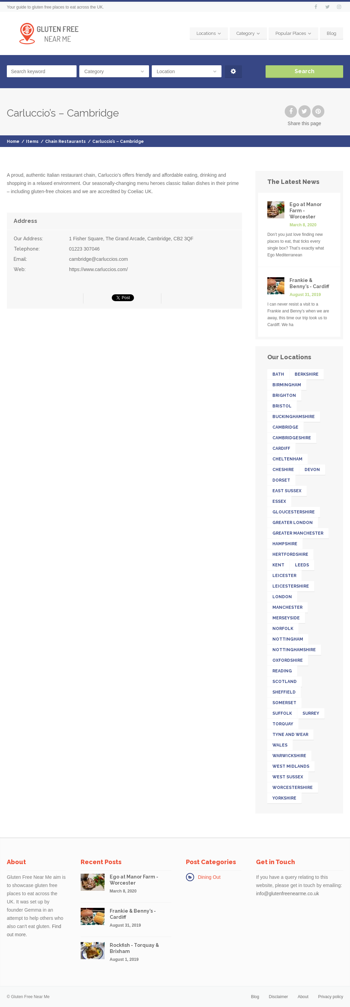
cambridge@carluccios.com (98, 259)
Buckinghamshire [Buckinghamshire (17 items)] (293, 416)
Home (13, 141)
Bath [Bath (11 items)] (278, 374)
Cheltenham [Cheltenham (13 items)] (287, 459)
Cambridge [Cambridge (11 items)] (285, 427)
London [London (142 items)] (282, 596)
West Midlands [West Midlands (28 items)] (290, 766)
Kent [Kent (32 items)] (278, 565)
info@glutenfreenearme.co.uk (287, 893)
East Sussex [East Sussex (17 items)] (286, 490)
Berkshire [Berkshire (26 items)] (307, 374)
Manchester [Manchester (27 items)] (287, 607)
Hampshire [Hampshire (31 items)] (284, 543)
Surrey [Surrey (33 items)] (310, 713)
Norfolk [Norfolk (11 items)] (282, 628)
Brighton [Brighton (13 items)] (284, 395)
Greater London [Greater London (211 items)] (292, 522)
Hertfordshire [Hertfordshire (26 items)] (290, 554)
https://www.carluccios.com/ (98, 269)
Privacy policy (330, 996)
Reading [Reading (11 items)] (282, 671)
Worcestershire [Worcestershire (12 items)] (292, 787)
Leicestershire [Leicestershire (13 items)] (290, 586)
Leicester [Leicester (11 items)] (284, 575)
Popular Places (290, 33)
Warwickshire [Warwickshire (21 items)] (289, 755)
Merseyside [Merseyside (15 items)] (286, 618)
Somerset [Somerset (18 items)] (284, 702)
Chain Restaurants (65, 141)
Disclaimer (278, 996)
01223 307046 (84, 249)
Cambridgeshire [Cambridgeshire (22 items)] (291, 437)
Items (32, 141)
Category (246, 33)
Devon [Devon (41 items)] (312, 469)
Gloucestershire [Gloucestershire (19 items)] (293, 512)
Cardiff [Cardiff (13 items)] (281, 448)
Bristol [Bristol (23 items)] (282, 406)
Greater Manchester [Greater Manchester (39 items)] (297, 533)
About (303, 996)
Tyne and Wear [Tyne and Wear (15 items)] (290, 734)
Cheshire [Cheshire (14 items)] (283, 469)
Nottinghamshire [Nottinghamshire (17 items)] (294, 649)
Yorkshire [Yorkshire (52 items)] (284, 798)
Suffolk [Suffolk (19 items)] (282, 713)
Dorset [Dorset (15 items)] (281, 480)
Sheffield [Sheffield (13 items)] (284, 692)
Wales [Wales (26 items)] (279, 745)
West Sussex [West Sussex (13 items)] (287, 777)
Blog (331, 33)
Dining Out (209, 877)
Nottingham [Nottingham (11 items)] (287, 639)
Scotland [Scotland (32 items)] (284, 681)
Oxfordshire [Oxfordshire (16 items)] (287, 660)
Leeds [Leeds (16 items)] (302, 565)
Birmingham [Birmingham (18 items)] (286, 384)
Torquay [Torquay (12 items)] (282, 724)
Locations (206, 33)
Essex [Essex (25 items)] (279, 501)
